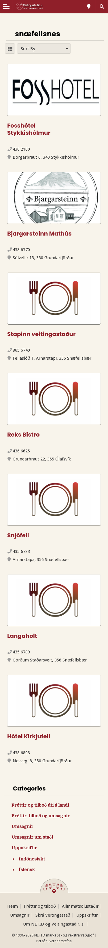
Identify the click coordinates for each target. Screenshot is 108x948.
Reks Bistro (23, 435)
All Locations (88, 6)
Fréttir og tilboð (40, 906)
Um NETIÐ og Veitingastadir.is (54, 924)
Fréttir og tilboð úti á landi (40, 805)
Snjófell (18, 535)
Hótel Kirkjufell (28, 736)
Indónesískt (32, 859)
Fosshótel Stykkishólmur (28, 129)
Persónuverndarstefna (54, 941)
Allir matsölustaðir (80, 906)
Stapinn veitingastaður (41, 334)
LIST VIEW (10, 48)
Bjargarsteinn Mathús (39, 234)
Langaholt (22, 636)
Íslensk (27, 869)
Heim (12, 906)
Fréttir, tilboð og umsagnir (41, 815)
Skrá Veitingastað (52, 915)
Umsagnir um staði (32, 837)
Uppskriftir (24, 847)
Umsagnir (22, 826)
